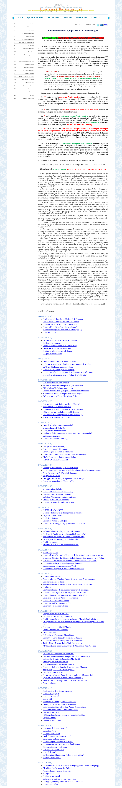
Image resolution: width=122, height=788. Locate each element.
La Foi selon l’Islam (50, 784)
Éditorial (31, 92)
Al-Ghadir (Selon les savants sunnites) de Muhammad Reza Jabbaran (69, 646)
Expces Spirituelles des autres (26, 76)
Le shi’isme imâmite (51, 518)
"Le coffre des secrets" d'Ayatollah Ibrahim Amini (62, 473)
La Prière (31, 23)
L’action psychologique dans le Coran (57, 351)
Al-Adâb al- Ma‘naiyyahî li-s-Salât (56, 768)
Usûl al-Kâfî (47, 699)
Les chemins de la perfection (54, 739)
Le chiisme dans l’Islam (52, 720)
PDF (106, 25)
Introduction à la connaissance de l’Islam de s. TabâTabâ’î (65, 375)
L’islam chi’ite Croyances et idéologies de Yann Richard (64, 592)
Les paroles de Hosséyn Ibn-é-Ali (56, 614)
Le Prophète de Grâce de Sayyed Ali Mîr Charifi (61, 659)
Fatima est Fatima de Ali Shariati (55, 630)
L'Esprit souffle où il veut (52, 354)
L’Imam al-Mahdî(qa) (28, 33)
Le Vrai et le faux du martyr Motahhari (58, 616)
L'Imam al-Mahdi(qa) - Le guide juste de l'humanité (62, 563)
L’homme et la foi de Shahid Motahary (57, 627)
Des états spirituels (29, 55)
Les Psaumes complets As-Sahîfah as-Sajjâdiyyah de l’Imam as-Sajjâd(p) (71, 765)
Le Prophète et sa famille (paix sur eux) (58, 492)
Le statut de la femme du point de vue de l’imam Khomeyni (66, 667)
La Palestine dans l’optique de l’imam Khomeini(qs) (63, 415)
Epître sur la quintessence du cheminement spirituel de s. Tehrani (67, 364)
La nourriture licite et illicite (53, 582)
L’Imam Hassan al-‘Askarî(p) (54, 428)
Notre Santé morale (29, 67)
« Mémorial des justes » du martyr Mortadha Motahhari (64, 715)
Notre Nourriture (29, 73)
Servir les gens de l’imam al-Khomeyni (58, 452)
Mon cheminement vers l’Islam (55, 747)
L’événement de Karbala (52, 489)
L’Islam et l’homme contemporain (56, 383)
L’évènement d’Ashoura (52, 576)
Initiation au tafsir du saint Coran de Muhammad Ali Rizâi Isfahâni (68, 372)
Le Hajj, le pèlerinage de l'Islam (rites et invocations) (63, 781)
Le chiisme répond (50, 542)
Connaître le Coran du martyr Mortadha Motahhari (62, 638)
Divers (32, 95)
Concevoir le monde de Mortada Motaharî (59, 664)
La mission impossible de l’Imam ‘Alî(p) (58, 481)
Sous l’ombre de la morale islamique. (57, 407)
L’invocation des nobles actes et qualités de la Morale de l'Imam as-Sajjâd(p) (72, 470)
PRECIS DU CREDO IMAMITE (55, 460)
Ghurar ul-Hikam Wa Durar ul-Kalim (57, 348)
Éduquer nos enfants (28, 98)
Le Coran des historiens (52, 343)
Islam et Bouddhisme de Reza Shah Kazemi (59, 362)
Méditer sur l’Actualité (28, 48)
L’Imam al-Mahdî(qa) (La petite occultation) (60, 327)
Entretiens (31, 89)
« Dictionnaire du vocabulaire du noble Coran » (61, 412)
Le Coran (31, 30)
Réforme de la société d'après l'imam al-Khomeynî (62, 531)
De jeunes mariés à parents (53, 515)
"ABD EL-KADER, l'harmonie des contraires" (61, 545)
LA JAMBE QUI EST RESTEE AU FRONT (60, 340)
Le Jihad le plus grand (51, 776)
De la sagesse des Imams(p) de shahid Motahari (61, 539)
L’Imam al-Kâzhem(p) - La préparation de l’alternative (64, 523)
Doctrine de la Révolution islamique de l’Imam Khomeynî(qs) (66, 656)
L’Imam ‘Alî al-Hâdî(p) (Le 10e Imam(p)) (59, 370)
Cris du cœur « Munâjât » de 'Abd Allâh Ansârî (61, 322)
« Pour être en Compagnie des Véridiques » (59, 702)
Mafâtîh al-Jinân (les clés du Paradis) (57, 771)
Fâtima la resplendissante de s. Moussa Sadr (59, 346)
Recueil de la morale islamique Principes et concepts (63, 385)
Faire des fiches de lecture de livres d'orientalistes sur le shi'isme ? (68, 584)
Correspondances (49, 683)
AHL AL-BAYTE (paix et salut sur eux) (58, 388)
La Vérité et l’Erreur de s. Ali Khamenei (58, 654)
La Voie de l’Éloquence (28, 39)
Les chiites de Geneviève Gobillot (56, 601)
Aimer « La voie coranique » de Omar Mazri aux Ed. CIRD (65, 680)
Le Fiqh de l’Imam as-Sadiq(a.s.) (55, 521)
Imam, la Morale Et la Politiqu (54, 431)
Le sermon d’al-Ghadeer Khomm (55, 606)
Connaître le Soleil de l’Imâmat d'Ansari (58, 502)
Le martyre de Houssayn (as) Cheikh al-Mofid (60, 468)
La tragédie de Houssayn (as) (54, 446)
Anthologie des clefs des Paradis (55, 662)
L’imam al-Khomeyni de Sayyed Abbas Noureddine (62, 640)
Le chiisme (47, 587)
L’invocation (30, 27)
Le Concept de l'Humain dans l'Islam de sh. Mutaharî (63, 755)
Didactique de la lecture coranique (56, 500)
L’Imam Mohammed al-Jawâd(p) (55, 439)
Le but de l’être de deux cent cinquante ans (59, 497)
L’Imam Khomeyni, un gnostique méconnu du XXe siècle (65, 595)
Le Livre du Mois (29, 82)
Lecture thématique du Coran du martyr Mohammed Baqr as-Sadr (68, 675)
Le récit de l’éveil (49, 731)
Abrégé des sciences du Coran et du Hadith (59, 457)
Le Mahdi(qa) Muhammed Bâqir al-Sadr (58, 635)
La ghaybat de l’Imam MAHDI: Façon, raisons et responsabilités (67, 433)
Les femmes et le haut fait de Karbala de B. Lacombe (63, 319)
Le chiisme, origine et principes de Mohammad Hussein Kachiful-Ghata (70, 619)
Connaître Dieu (30, 36)
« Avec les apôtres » (50, 553)
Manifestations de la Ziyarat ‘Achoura (57, 691)
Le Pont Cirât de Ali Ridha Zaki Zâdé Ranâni (60, 324)
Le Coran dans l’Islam (51, 712)
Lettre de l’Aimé (49, 752)
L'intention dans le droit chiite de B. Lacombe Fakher (63, 409)
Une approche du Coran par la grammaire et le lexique (63, 478)
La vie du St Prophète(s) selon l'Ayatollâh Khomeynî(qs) (64, 534)
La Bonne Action (29, 58)
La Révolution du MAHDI (53, 672)
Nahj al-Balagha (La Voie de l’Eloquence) (59, 670)
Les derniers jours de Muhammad (56, 449)
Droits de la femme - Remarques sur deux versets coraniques (66, 590)
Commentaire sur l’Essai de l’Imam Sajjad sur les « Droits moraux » (69, 579)
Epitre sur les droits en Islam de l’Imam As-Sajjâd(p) (63, 678)
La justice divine (49, 718)
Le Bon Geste (30, 51)
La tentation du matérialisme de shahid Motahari (61, 404)
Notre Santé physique (28, 70)
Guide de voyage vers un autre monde (57, 736)
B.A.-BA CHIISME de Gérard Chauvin (58, 417)
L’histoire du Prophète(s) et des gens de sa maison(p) (63, 513)
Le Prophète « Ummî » (51, 696)
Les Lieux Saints (29, 64)
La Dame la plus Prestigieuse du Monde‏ (58, 742)
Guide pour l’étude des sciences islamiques (59, 704)
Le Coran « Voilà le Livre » (53, 750)
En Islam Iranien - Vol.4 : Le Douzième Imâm (60, 710)
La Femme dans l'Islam (28, 85)
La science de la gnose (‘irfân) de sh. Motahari (60, 598)
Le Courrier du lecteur (28, 79)
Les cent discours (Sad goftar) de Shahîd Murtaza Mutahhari (66, 391)
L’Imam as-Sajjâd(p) (51, 694)
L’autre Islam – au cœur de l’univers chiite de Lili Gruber (65, 454)
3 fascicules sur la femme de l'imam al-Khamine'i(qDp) (64, 537)
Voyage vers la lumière (51, 476)
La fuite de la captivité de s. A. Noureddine (59, 779)
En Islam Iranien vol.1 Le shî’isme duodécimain (61, 744)
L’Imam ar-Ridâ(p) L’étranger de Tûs (57, 603)
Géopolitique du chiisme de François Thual (59, 566)
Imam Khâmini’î (49, 332)
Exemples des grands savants (26, 61)
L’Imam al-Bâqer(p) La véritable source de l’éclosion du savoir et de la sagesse (73, 555)
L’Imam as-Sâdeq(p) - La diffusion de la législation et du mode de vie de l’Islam (73, 558)
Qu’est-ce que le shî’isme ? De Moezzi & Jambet (61, 396)
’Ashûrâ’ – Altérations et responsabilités (58, 425)
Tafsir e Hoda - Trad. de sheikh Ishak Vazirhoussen (62, 643)
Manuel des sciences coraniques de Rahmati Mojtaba (63, 394)
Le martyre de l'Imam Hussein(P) (55, 728)
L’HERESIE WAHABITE (53, 510)
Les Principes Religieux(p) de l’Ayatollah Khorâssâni (63, 569)
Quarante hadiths (49, 632)
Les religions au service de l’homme (57, 494)
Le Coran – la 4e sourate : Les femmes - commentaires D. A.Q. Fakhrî (70, 561)
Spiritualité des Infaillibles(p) (26, 42)
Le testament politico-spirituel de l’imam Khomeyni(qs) (64, 707)
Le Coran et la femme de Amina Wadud (58, 367)
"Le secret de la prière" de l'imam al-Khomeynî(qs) (62, 330)
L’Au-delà (31, 45)
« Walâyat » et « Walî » (52, 758)
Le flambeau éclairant (51, 436)
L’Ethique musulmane (51, 734)
